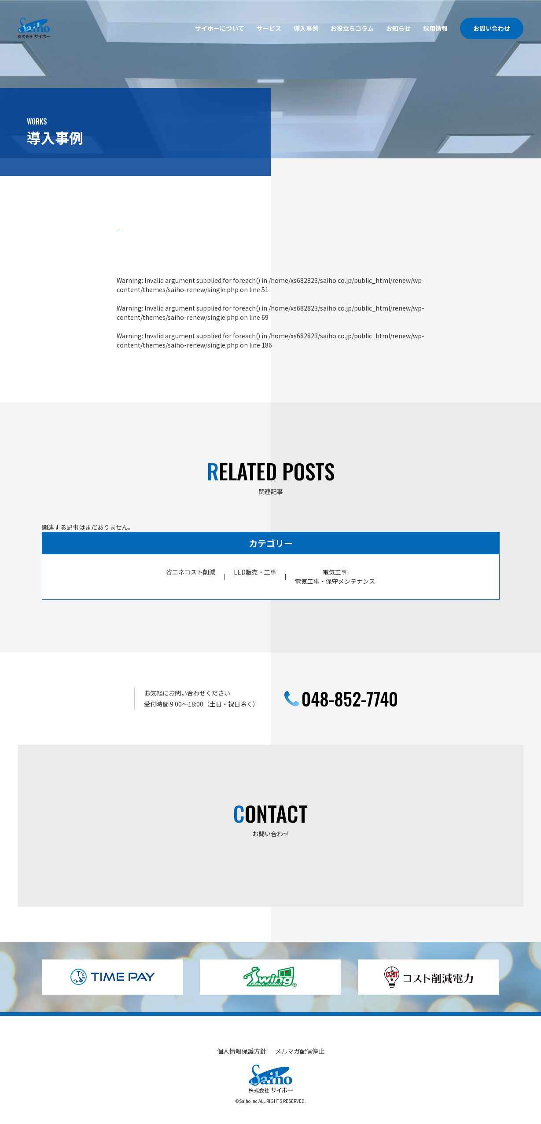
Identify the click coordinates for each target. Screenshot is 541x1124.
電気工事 (335, 571)
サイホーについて (219, 28)
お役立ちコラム (352, 28)
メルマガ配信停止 (299, 1051)
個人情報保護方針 (241, 1051)
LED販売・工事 (255, 571)
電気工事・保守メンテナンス (335, 581)
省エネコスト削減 (190, 571)
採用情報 (435, 28)
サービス (269, 28)
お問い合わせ (491, 28)
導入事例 (306, 28)
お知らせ (398, 28)
